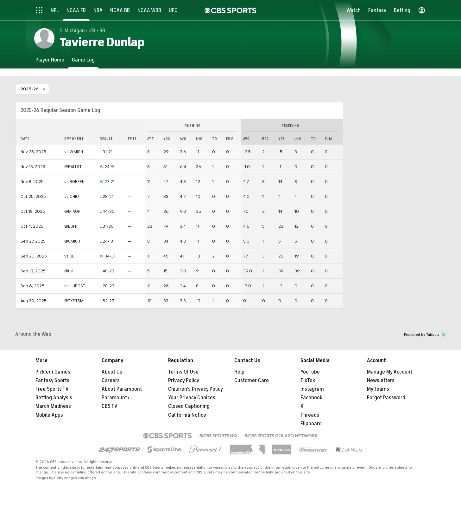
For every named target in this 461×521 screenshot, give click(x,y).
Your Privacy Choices (191, 397)
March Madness (53, 406)
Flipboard (311, 423)
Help (239, 372)
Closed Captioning (189, 406)
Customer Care (251, 380)
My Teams (378, 389)
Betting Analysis (53, 397)
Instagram (312, 389)
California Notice (187, 415)
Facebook (311, 397)
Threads (309, 415)
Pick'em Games (52, 372)
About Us (112, 372)
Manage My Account (389, 372)
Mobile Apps (49, 415)
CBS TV (109, 406)
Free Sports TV (52, 389)
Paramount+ (116, 397)
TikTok (307, 380)
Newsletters (381, 380)
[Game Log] (83, 59)
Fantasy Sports (52, 380)
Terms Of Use (183, 372)
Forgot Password (386, 397)
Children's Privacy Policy (195, 389)
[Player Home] (50, 59)
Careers (111, 380)
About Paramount (122, 389)
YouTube (310, 372)
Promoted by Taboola (425, 335)
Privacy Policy (183, 380)
